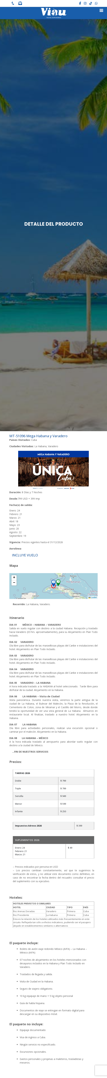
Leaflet (92, 597)
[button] (54, 583)
